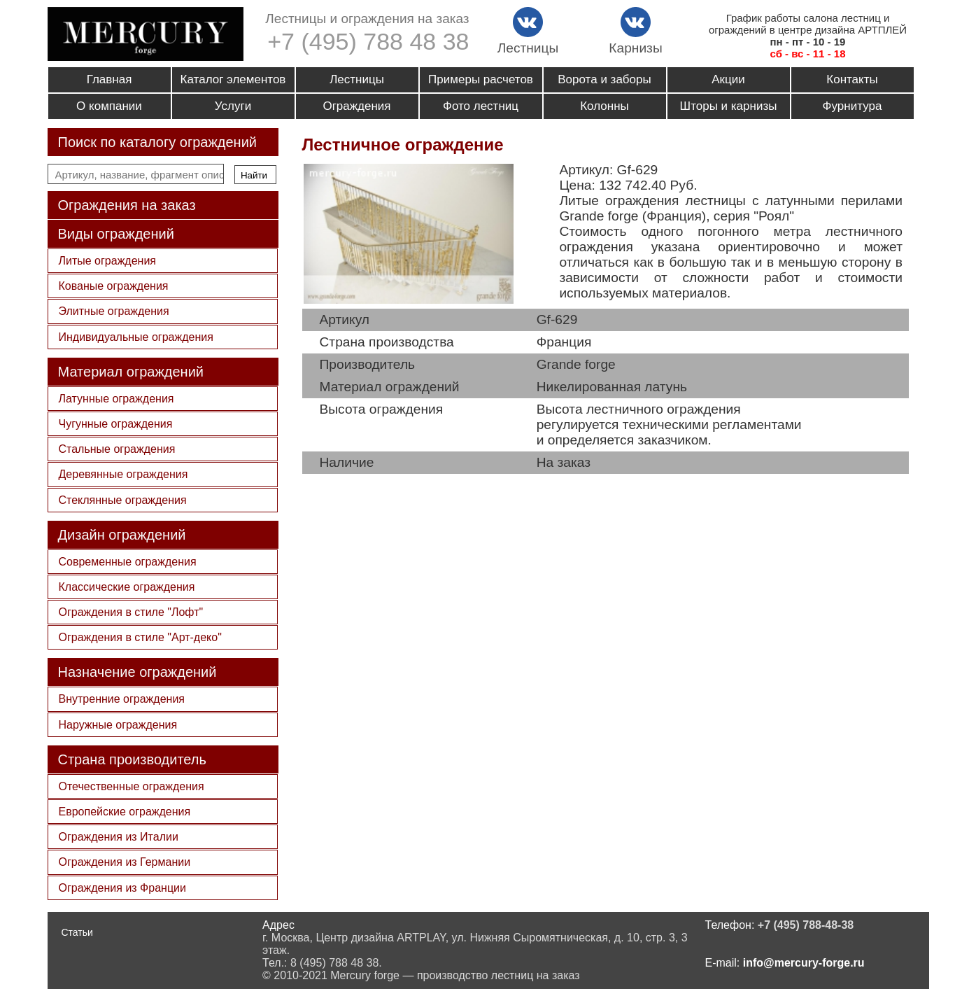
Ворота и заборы (604, 79)
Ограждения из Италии (118, 837)
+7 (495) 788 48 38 (368, 41)
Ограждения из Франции (122, 888)
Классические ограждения (127, 587)
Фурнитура (852, 106)
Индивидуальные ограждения (136, 337)
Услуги (233, 106)
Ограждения (356, 106)
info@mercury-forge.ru (804, 963)
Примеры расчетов (480, 79)
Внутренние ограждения (122, 699)
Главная (109, 79)
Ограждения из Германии (125, 862)
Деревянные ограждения (123, 474)
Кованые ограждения (114, 286)
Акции (728, 79)
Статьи (77, 932)
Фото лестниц (480, 106)
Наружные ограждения (118, 725)
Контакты (851, 79)
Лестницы (357, 79)
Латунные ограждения (116, 399)
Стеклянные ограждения (123, 500)
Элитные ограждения (114, 311)
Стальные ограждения (117, 449)
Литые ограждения (108, 261)
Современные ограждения (128, 562)
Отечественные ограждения (131, 786)
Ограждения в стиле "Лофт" (131, 612)
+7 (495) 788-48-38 (806, 925)
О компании (109, 106)
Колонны (604, 106)
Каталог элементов (233, 79)
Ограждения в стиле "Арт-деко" (140, 637)
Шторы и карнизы (728, 106)
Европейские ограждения (125, 812)
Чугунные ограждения (116, 424)
